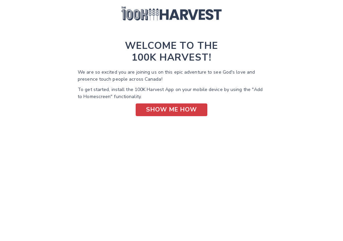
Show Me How (171, 109)
